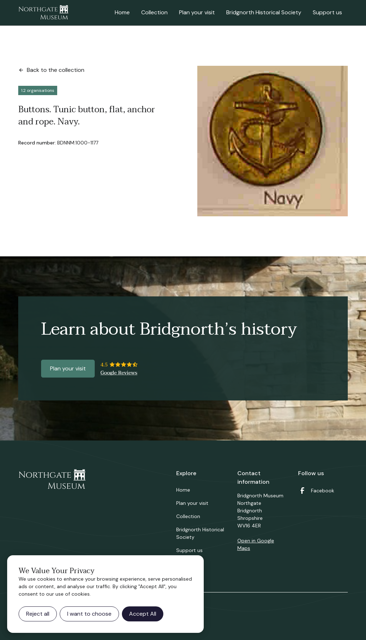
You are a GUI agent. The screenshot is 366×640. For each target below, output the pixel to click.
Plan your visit (197, 12)
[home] (43, 13)
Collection (154, 12)
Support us (327, 12)
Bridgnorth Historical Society (263, 12)
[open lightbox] (272, 141)
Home (122, 12)
